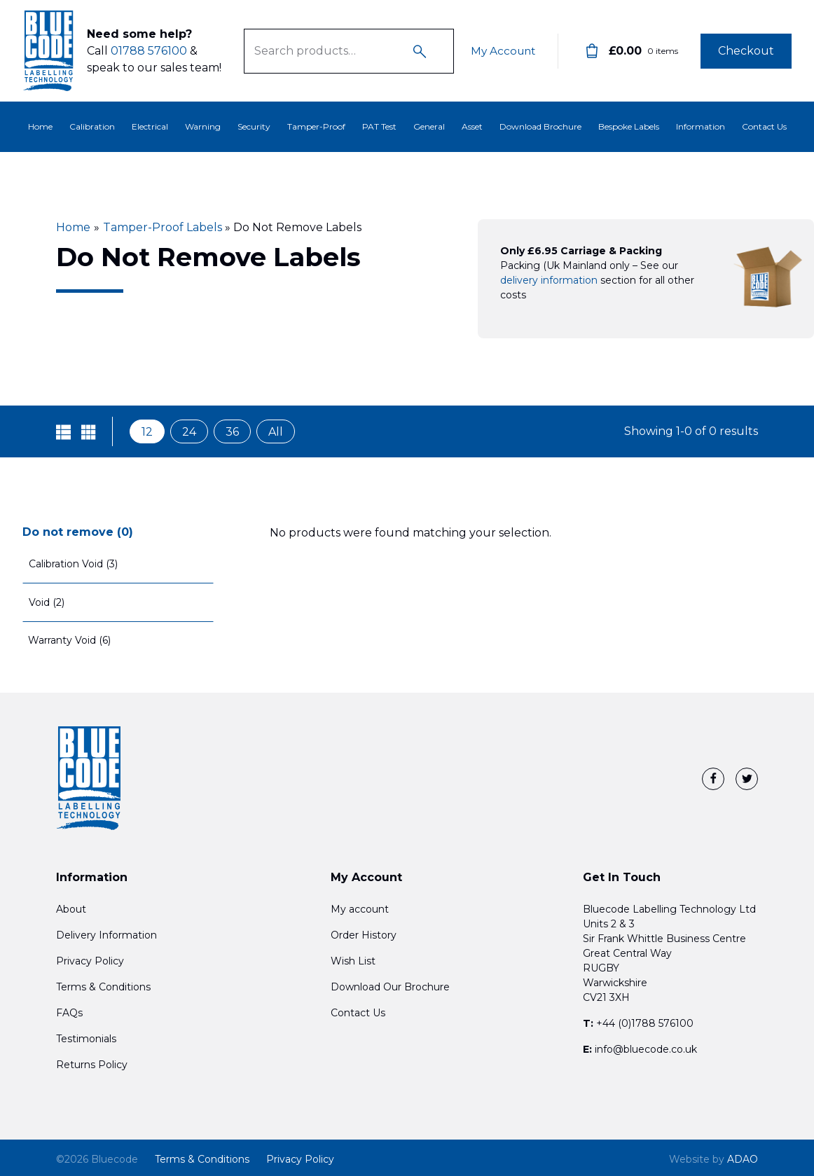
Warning (203, 126)
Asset (472, 126)
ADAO (713, 1159)
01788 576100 (149, 50)
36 (232, 431)
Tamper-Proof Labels (162, 227)
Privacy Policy (90, 961)
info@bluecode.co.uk (646, 1049)
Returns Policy (91, 1064)
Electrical (150, 126)
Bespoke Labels (628, 126)
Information (700, 126)
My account (360, 909)
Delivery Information (106, 935)
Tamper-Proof (316, 126)
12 (147, 431)
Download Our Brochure (390, 987)
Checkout (746, 50)
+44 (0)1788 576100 (645, 1023)
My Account (501, 50)
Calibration (92, 126)
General (429, 126)
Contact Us (764, 126)
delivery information (549, 280)
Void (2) (46, 602)
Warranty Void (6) (69, 640)
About (71, 909)
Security (253, 126)
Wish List (353, 961)
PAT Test (379, 126)
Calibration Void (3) (73, 564)
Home (40, 126)
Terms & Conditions (103, 987)
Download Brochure (540, 126)
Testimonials (86, 1038)
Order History (363, 935)
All (275, 431)
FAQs (69, 1012)
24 (189, 431)
